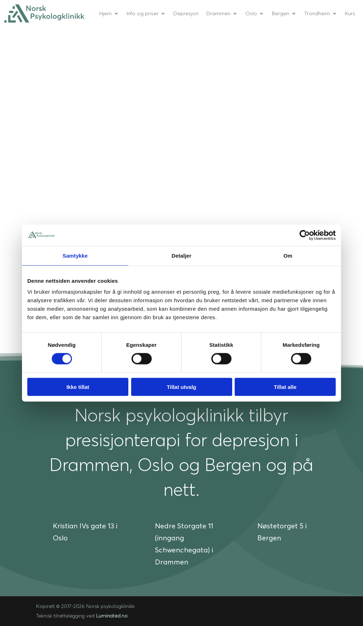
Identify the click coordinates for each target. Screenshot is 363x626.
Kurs (350, 13)
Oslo (251, 13)
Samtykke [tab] (75, 255)
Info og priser (142, 13)
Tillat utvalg (181, 387)
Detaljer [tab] (181, 255)
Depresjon (186, 13)
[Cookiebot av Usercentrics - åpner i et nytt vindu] (305, 235)
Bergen (280, 13)
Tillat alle (285, 387)
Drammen (218, 13)
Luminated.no (112, 616)
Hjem (105, 13)
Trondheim (317, 13)
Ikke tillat (77, 387)
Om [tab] (287, 255)
